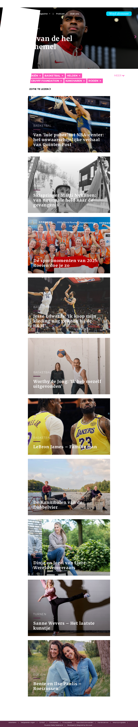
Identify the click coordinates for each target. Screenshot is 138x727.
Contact (42, 722)
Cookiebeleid (53, 722)
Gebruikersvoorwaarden (84, 722)
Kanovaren (74, 80)
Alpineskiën (29, 75)
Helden (72, 75)
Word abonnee (119, 13)
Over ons (74, 14)
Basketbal (52, 75)
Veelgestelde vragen (28, 722)
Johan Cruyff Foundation (40, 80)
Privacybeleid (67, 722)
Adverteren (12, 722)
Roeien (93, 80)
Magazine (43, 14)
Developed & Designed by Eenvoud (79, 725)
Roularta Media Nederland (53, 725)
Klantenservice (103, 722)
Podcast (60, 14)
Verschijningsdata (119, 722)
